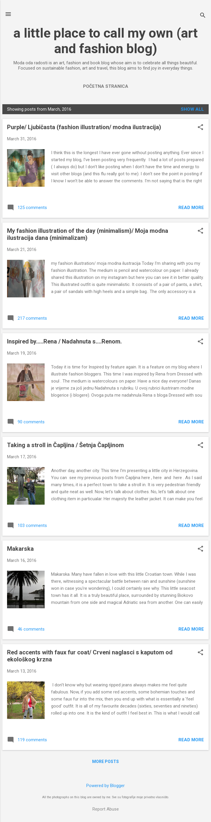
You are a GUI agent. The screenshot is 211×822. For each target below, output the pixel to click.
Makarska (20, 548)
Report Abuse (105, 809)
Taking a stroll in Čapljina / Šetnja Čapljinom (65, 445)
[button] (200, 128)
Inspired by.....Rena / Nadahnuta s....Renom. (64, 341)
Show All (192, 109)
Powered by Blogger (105, 785)
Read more (191, 207)
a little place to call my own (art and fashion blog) (105, 40)
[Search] (202, 16)
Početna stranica (105, 86)
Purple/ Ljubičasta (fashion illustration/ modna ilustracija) (84, 127)
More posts (105, 761)
